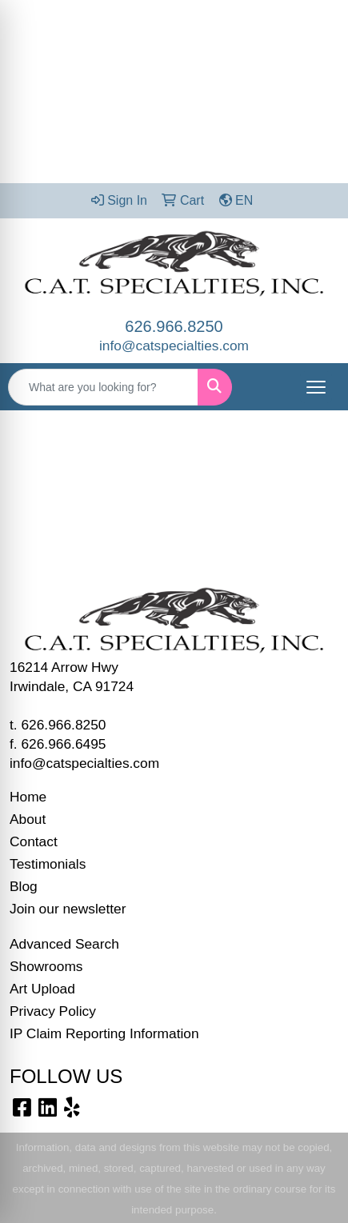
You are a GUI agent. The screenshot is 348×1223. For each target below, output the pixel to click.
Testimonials (48, 864)
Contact (34, 841)
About (28, 819)
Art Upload (42, 989)
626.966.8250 (173, 326)
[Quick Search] (103, 387)
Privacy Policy (53, 1011)
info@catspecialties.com (174, 346)
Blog (24, 886)
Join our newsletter (68, 909)
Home (28, 797)
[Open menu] (316, 387)
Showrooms (46, 966)
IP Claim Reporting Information (104, 1033)
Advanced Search (64, 944)
